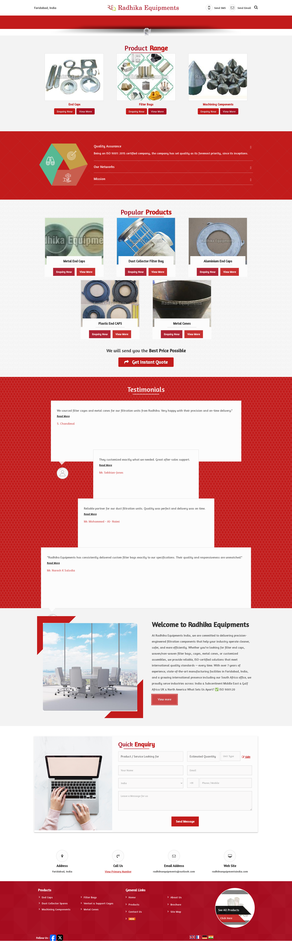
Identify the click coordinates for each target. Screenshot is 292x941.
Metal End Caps (74, 261)
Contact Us (135, 911)
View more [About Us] (164, 699)
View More (85, 111)
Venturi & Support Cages (98, 903)
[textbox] (230, 756)
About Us (176, 897)
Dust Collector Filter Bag (146, 261)
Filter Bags (146, 104)
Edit (246, 756)
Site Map (175, 911)
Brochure (175, 904)
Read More (63, 416)
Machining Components (218, 104)
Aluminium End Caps (218, 261)
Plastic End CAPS (110, 323)
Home (132, 897)
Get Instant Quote (146, 362)
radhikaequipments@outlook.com (174, 871)
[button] (118, 871)
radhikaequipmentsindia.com (230, 871)
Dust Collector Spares (55, 903)
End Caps (74, 104)
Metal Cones (182, 323)
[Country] (150, 783)
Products (44, 890)
